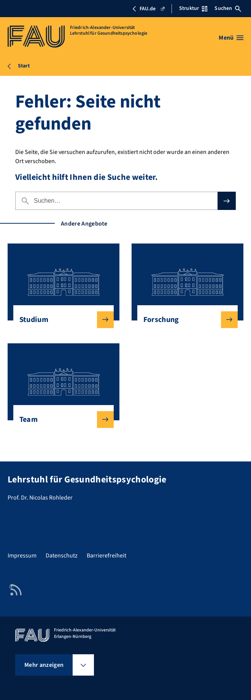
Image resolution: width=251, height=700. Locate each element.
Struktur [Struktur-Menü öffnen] (193, 8)
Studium (60, 319)
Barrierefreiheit (106, 555)
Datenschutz (62, 555)
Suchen (227, 8)
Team (60, 419)
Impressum (22, 555)
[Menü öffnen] (231, 37)
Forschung (184, 319)
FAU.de (148, 9)
